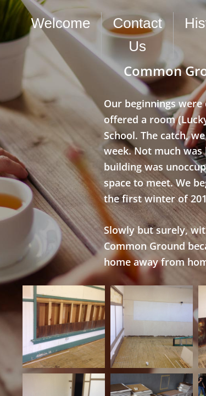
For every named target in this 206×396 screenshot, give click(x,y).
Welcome (61, 23)
